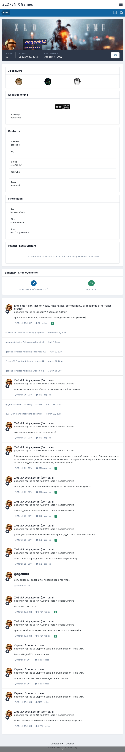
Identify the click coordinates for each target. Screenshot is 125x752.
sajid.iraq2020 (39, 351)
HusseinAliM (11, 332)
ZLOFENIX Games (17, 4)
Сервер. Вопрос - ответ (29, 645)
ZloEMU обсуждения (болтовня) (34, 380)
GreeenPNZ (42, 312)
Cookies (70, 743)
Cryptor (39, 648)
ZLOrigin (63, 312)
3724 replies (43, 394)
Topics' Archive (66, 383)
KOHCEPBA (41, 383)
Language (57, 743)
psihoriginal (38, 342)
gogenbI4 (19, 312)
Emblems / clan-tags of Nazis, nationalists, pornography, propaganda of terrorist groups (62, 307)
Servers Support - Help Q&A (69, 648)
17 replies (41, 323)
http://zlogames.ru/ (20, 232)
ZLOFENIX (37, 404)
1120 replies (42, 659)
